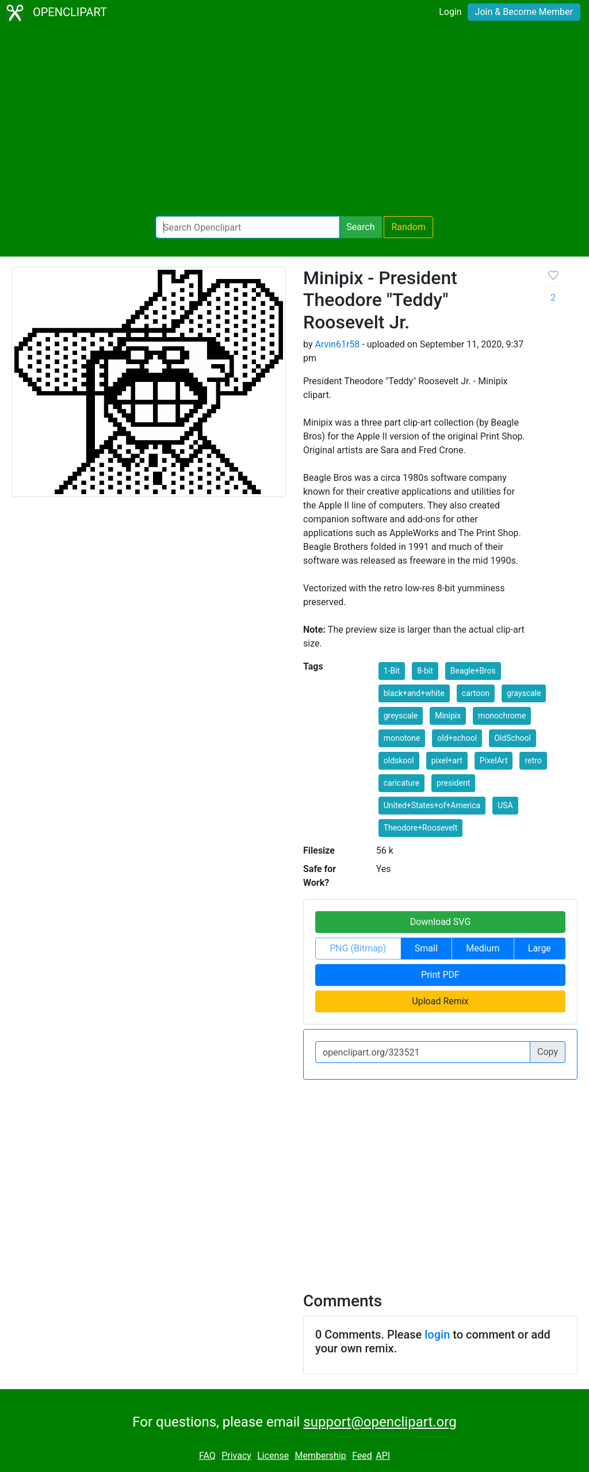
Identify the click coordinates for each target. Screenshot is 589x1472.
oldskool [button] (399, 760)
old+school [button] (457, 738)
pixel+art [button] (446, 760)
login (437, 1334)
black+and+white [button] (414, 693)
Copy (547, 1051)
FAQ (207, 1455)
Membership (320, 1455)
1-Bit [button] (392, 670)
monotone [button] (402, 738)
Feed (362, 1455)
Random (408, 226)
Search (360, 226)
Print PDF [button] (440, 974)
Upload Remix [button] (440, 1001)
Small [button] (426, 948)
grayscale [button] (524, 693)
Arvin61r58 (337, 344)
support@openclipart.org (379, 1422)
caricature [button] (401, 782)
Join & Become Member (524, 11)
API (383, 1455)
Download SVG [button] (440, 921)
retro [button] (533, 760)
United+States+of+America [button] (432, 805)
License (273, 1455)
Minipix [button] (448, 715)
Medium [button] (482, 948)
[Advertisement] (294, 120)
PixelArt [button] (494, 760)
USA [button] (505, 805)
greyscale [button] (401, 715)
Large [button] (539, 948)
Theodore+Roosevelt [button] (421, 827)
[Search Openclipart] (247, 227)
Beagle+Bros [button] (473, 670)
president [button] (453, 782)
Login (450, 11)
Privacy (236, 1455)
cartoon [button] (475, 693)
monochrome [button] (502, 715)
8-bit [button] (425, 670)
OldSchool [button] (512, 738)
